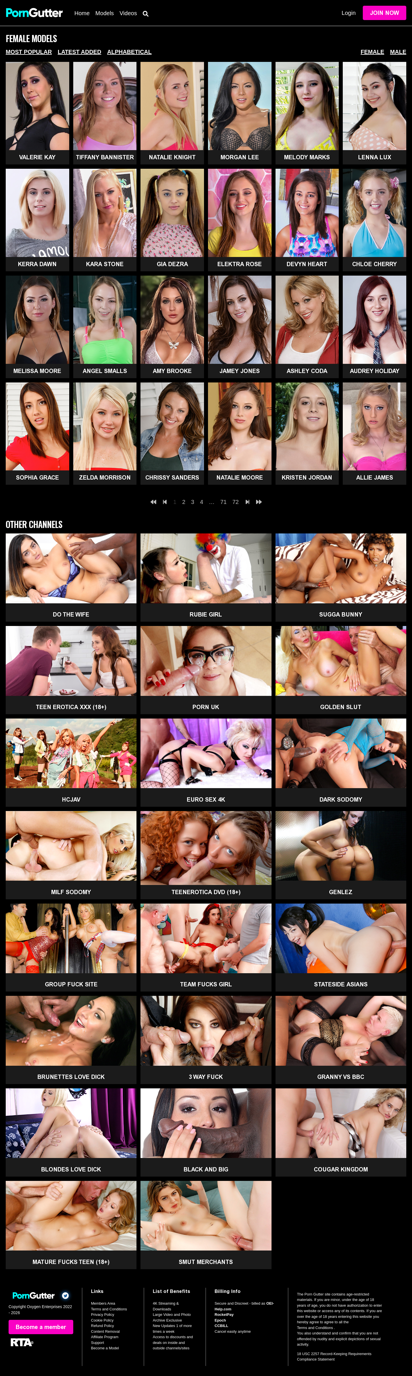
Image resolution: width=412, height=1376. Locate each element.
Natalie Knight (172, 157)
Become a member (41, 1327)
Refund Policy (102, 1326)
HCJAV (71, 799)
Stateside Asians (341, 984)
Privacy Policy (102, 1314)
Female (372, 52)
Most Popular (29, 52)
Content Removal (105, 1331)
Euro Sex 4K (206, 799)
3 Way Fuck (206, 1076)
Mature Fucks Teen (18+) (71, 1262)
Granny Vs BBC (340, 1076)
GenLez (340, 892)
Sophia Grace (37, 477)
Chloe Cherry (374, 264)
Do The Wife (71, 614)
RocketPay (224, 1314)
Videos (128, 13)
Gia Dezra (172, 264)
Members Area (103, 1303)
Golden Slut (340, 707)
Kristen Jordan (307, 477)
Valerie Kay (37, 157)
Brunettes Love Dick (71, 1076)
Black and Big (206, 1169)
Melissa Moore (37, 371)
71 (223, 502)
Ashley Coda (307, 371)
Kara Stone (105, 264)
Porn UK (206, 707)
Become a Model (105, 1348)
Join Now (384, 12)
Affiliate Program (104, 1337)
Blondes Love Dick (71, 1169)
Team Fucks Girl (206, 984)
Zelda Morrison (105, 477)
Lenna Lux (374, 157)
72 (235, 502)
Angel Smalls (105, 371)
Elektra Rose (239, 264)
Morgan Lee (240, 157)
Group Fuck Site (71, 984)
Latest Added (79, 52)
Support (97, 1342)
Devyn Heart (307, 264)
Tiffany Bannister (105, 157)
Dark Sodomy (341, 799)
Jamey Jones (239, 371)
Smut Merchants (206, 1262)
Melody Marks (307, 157)
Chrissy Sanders (172, 477)
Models (104, 13)
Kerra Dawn (37, 264)
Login (349, 13)
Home (82, 13)
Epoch (220, 1320)
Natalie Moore (239, 477)
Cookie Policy (102, 1320)
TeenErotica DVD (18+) (206, 892)
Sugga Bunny (340, 614)
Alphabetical (129, 52)
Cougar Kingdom (341, 1169)
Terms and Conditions (109, 1309)
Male (398, 52)
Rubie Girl (206, 614)
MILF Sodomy (71, 892)
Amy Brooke (172, 371)
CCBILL (221, 1326)
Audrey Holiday (374, 371)
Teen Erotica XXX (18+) (71, 707)
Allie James (374, 477)
